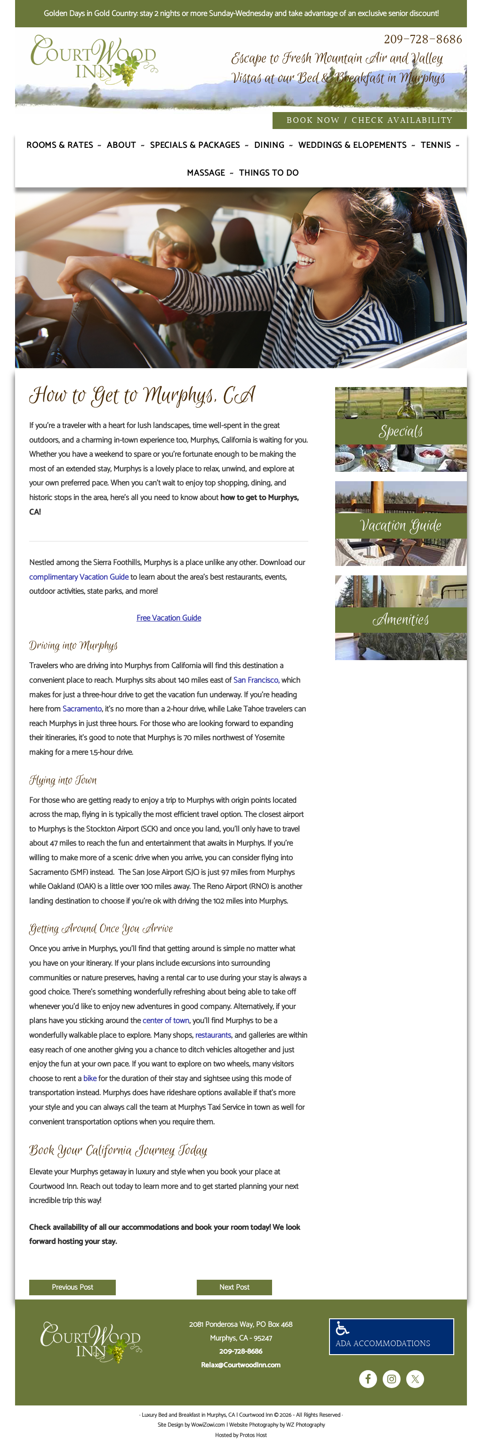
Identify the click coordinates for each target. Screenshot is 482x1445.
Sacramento (82, 709)
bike (89, 1078)
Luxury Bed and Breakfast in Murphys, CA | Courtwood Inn (118, 72)
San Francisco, (256, 680)
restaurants (213, 1035)
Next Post (234, 1287)
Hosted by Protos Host (241, 1435)
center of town (166, 1020)
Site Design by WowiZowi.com (191, 1425)
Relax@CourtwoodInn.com (241, 1365)
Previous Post (72, 1287)
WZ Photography (305, 1425)
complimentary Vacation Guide (79, 577)
